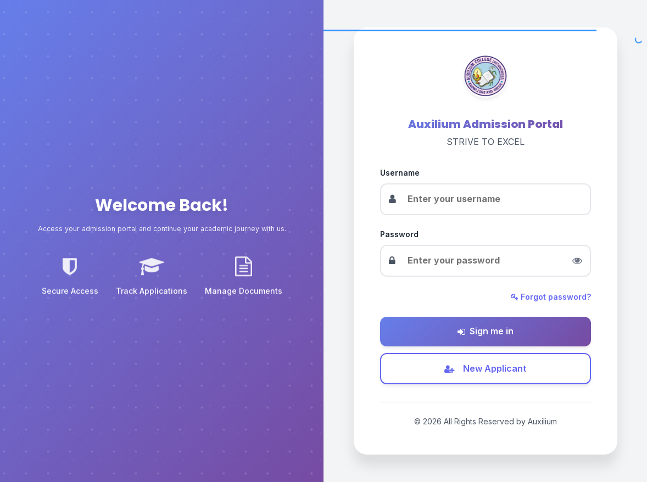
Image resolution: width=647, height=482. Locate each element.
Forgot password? (551, 296)
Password (399, 234)
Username (400, 172)
